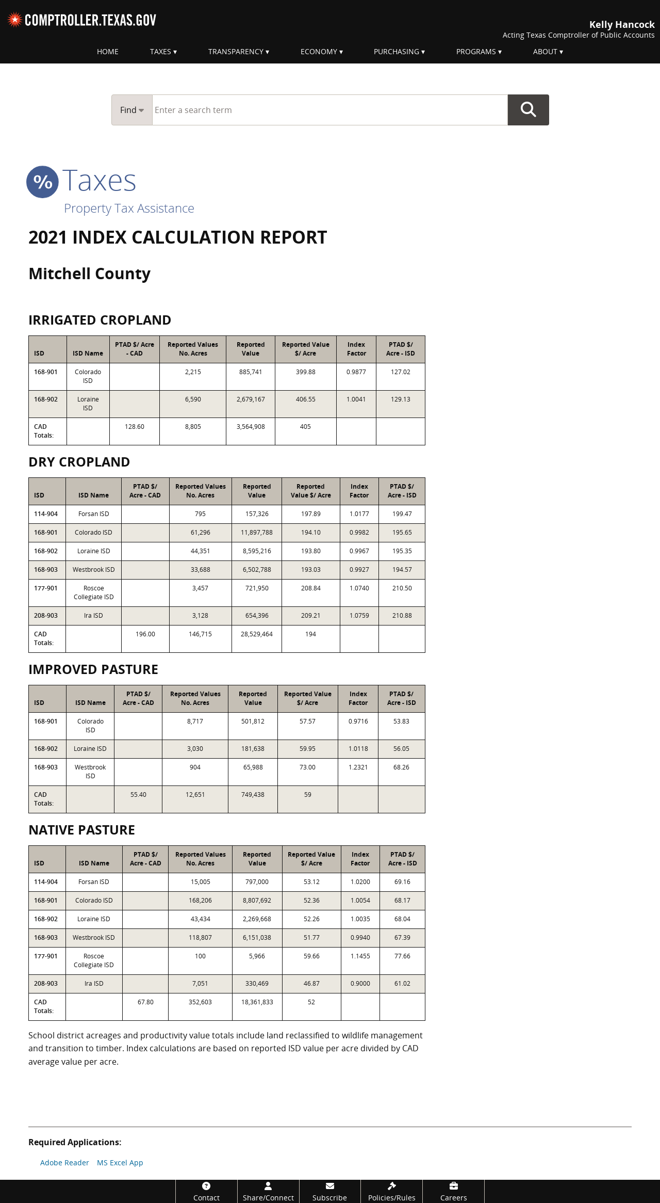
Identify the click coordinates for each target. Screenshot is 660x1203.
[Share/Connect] (268, 1191)
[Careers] (453, 1191)
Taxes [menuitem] (160, 51)
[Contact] (206, 1191)
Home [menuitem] (108, 51)
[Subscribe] (330, 1191)
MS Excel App (120, 1162)
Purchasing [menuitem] (396, 51)
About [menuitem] (545, 51)
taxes (82, 179)
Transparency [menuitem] (235, 51)
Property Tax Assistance (129, 207)
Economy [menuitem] (319, 51)
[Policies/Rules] (391, 1191)
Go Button (528, 109)
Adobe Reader (64, 1162)
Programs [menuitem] (476, 51)
